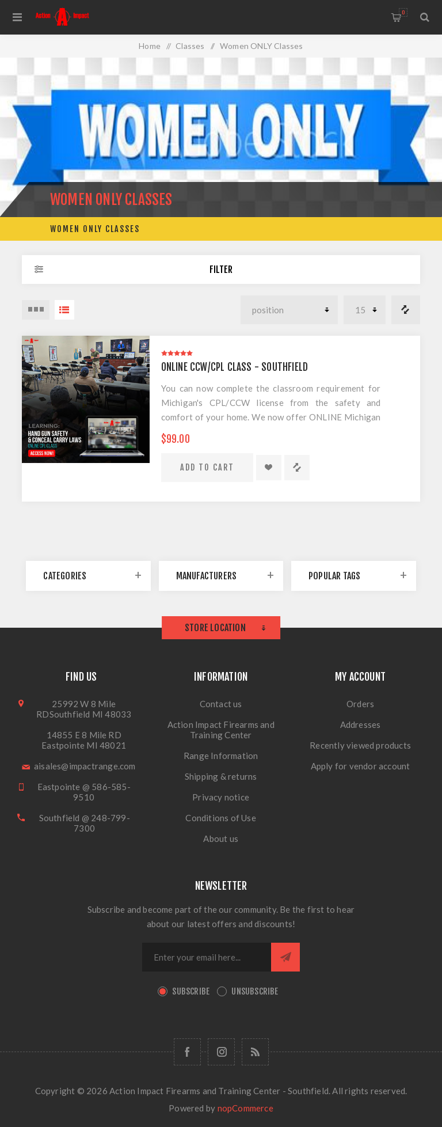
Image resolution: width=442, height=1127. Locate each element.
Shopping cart (403, 12)
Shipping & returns (221, 776)
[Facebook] (187, 1051)
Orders (360, 704)
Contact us (221, 704)
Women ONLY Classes (95, 229)
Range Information (221, 755)
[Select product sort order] (289, 309)
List (64, 310)
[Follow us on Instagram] (221, 1051)
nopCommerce (245, 1108)
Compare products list (405, 309)
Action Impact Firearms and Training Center (221, 729)
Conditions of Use (220, 818)
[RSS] (255, 1051)
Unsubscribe (254, 991)
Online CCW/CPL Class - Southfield (234, 367)
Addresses (360, 724)
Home (150, 46)
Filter (221, 269)
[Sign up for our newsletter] (206, 957)
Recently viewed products (360, 745)
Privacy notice (220, 797)
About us (220, 838)
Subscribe (190, 991)
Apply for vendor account (360, 766)
